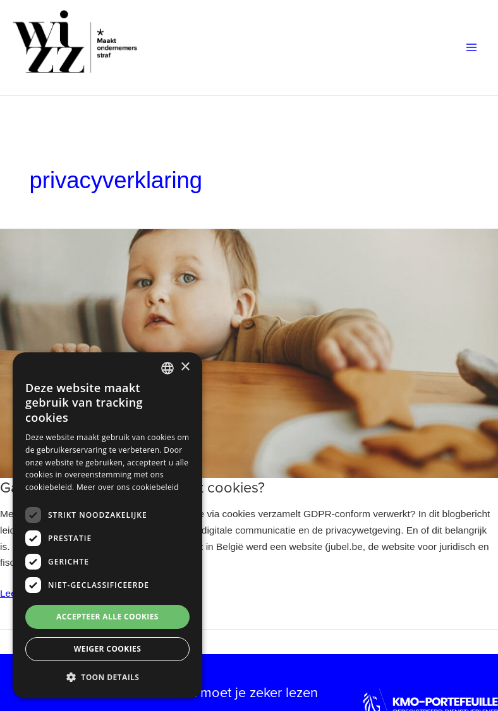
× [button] (185, 367)
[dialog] (107, 525)
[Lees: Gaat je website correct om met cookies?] (249, 352)
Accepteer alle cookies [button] (107, 616)
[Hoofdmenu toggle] (471, 47)
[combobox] (167, 368)
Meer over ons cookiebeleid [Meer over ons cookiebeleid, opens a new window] (127, 487)
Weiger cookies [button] (107, 648)
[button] (107, 677)
